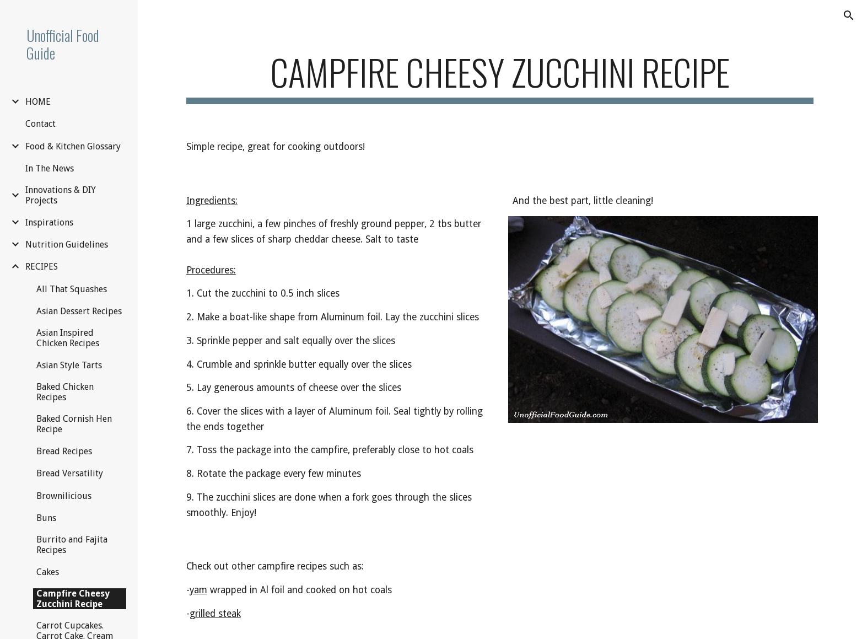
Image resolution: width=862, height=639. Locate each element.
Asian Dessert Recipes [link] (79, 311)
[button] (849, 15)
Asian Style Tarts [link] (69, 365)
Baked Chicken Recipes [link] (65, 392)
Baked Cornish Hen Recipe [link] (74, 424)
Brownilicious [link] (63, 496)
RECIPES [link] (41, 266)
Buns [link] (46, 518)
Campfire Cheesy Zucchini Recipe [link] (73, 598)
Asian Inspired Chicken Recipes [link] (67, 337)
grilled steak (215, 613)
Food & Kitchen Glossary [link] (73, 146)
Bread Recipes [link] (64, 451)
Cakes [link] (47, 572)
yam (198, 589)
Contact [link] (40, 124)
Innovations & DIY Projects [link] (60, 195)
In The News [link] (49, 168)
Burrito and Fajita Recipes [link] (71, 544)
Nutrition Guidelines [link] (66, 244)
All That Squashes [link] (71, 289)
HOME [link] (38, 101)
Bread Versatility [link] (69, 473)
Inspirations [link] (49, 222)
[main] (500, 77)
